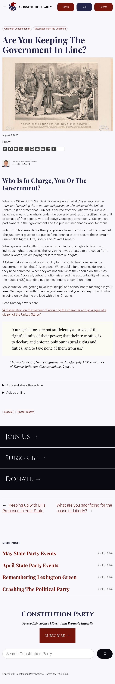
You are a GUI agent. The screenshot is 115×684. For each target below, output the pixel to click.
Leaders (8, 412)
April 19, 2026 (105, 553)
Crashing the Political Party (35, 589)
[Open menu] (4, 7)
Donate (103, 7)
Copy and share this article (24, 385)
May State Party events (29, 553)
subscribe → (26, 458)
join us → (21, 436)
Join (84, 7)
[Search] (105, 654)
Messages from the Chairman (50, 28)
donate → (23, 479)
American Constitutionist (17, 28)
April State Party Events (30, 565)
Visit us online (15, 392)
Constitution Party (35, 7)
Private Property (25, 412)
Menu (66, 7)
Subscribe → (57, 635)
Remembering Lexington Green (39, 577)
